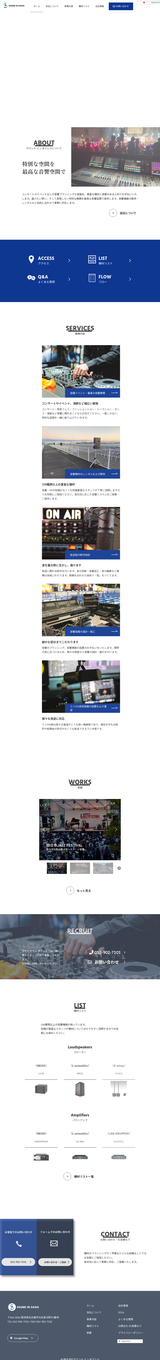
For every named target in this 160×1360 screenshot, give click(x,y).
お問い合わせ (104, 962)
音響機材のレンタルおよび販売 (99, 473)
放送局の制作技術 (92, 554)
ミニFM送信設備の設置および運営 (100, 708)
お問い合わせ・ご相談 (55, 1262)
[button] (44, 829)
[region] (80, 837)
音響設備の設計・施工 (94, 631)
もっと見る (84, 890)
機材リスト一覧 (84, 1176)
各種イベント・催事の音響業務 (99, 393)
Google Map (19, 1338)
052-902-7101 (104, 952)
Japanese (124, 1341)
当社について (128, 213)
